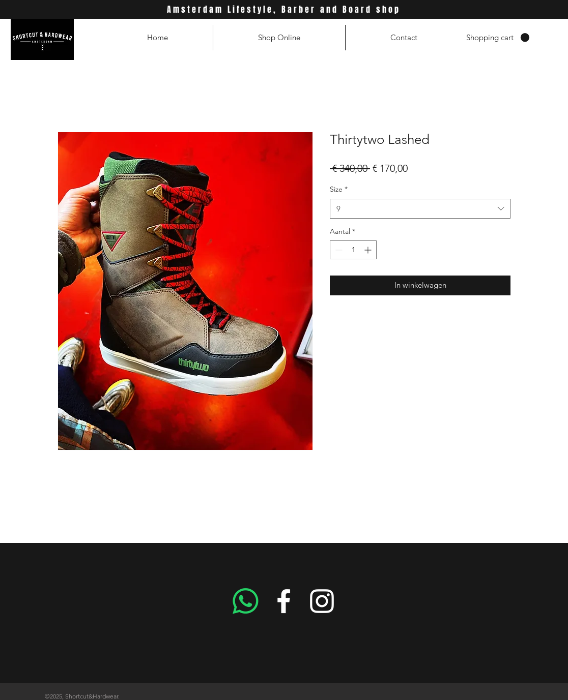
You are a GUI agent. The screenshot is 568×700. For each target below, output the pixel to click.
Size (339, 189)
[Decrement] (337, 250)
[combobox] (420, 209)
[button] (497, 37)
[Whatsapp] (246, 601)
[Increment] (368, 250)
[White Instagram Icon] (322, 601)
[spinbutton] (353, 250)
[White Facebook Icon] (284, 601)
